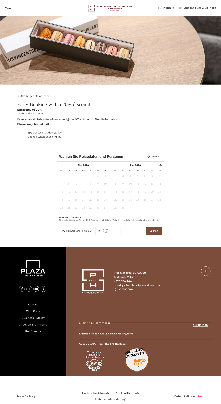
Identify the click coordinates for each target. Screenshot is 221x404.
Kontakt (168, 8)
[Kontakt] (160, 8)
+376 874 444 (123, 281)
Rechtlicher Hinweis (95, 393)
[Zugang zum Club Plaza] (181, 8)
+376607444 (126, 289)
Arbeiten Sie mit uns (33, 324)
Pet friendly (33, 331)
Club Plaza (33, 311)
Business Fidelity (33, 318)
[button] (90, 177)
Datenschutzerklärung (110, 399)
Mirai (199, 396)
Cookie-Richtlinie (127, 393)
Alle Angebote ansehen (35, 96)
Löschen (153, 156)
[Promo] (110, 232)
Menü (8, 8)
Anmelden (200, 325)
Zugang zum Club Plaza (200, 8)
